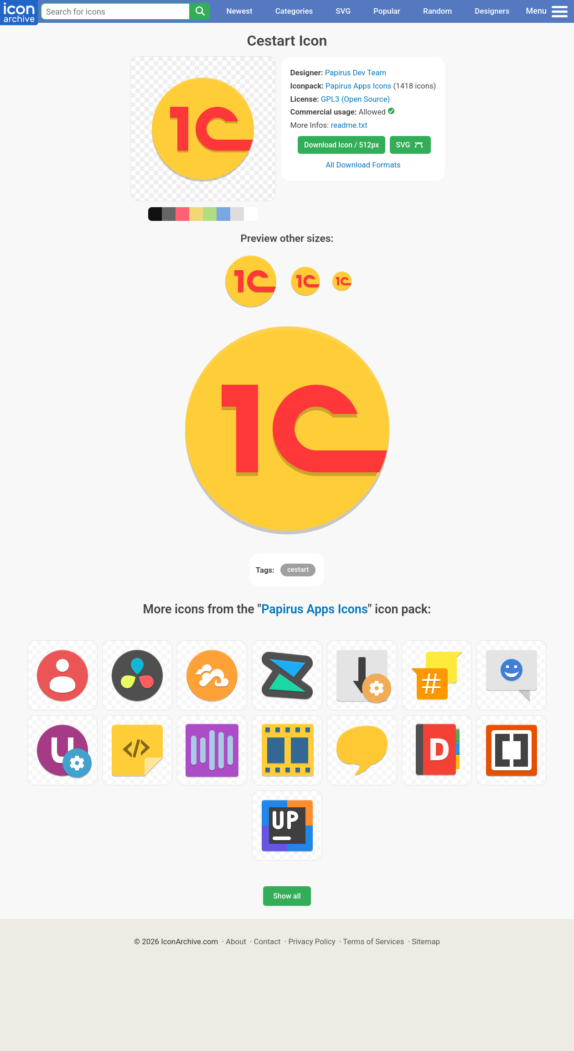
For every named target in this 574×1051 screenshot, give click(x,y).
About (236, 941)
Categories (294, 11)
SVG (343, 11)
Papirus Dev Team (356, 72)
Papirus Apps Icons (358, 85)
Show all (286, 896)
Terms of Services (373, 941)
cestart (298, 569)
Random (437, 11)
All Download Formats (363, 164)
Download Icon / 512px (341, 145)
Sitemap (426, 941)
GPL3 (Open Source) (355, 99)
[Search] (199, 11)
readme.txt (349, 125)
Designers (492, 11)
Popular (386, 11)
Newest (239, 11)
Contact (267, 941)
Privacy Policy (311, 941)
